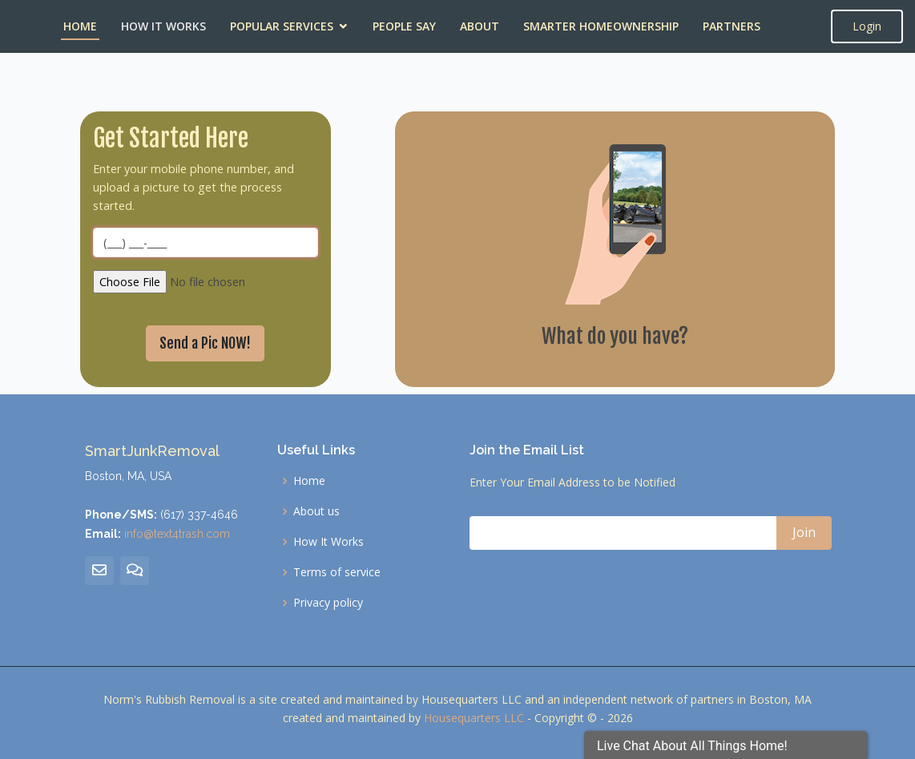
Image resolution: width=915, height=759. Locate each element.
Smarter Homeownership (601, 26)
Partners (731, 26)
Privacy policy (328, 602)
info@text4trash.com (177, 533)
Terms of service (337, 572)
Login (867, 26)
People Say (404, 26)
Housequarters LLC (474, 717)
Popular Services (281, 26)
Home (80, 26)
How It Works (163, 26)
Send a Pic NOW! (205, 343)
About (479, 26)
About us (316, 511)
